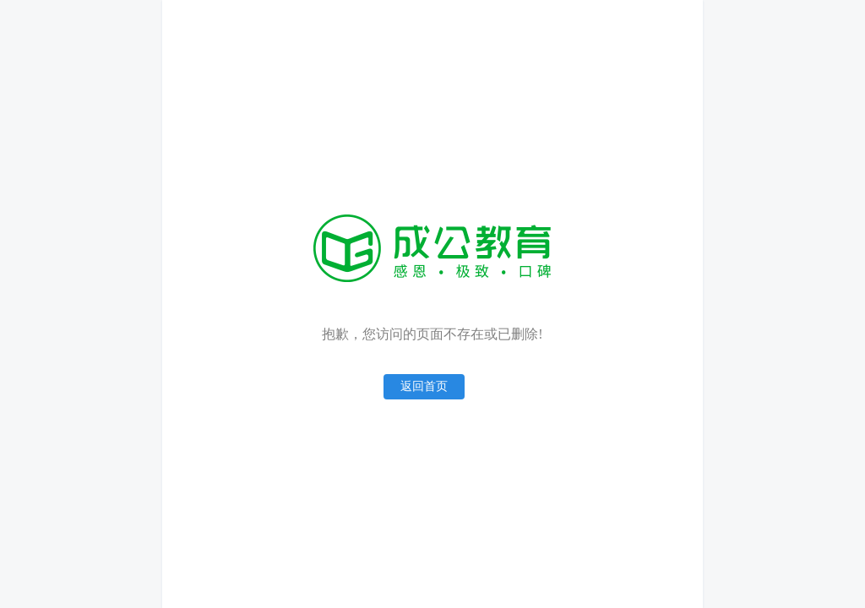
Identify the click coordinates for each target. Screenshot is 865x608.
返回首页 (424, 386)
